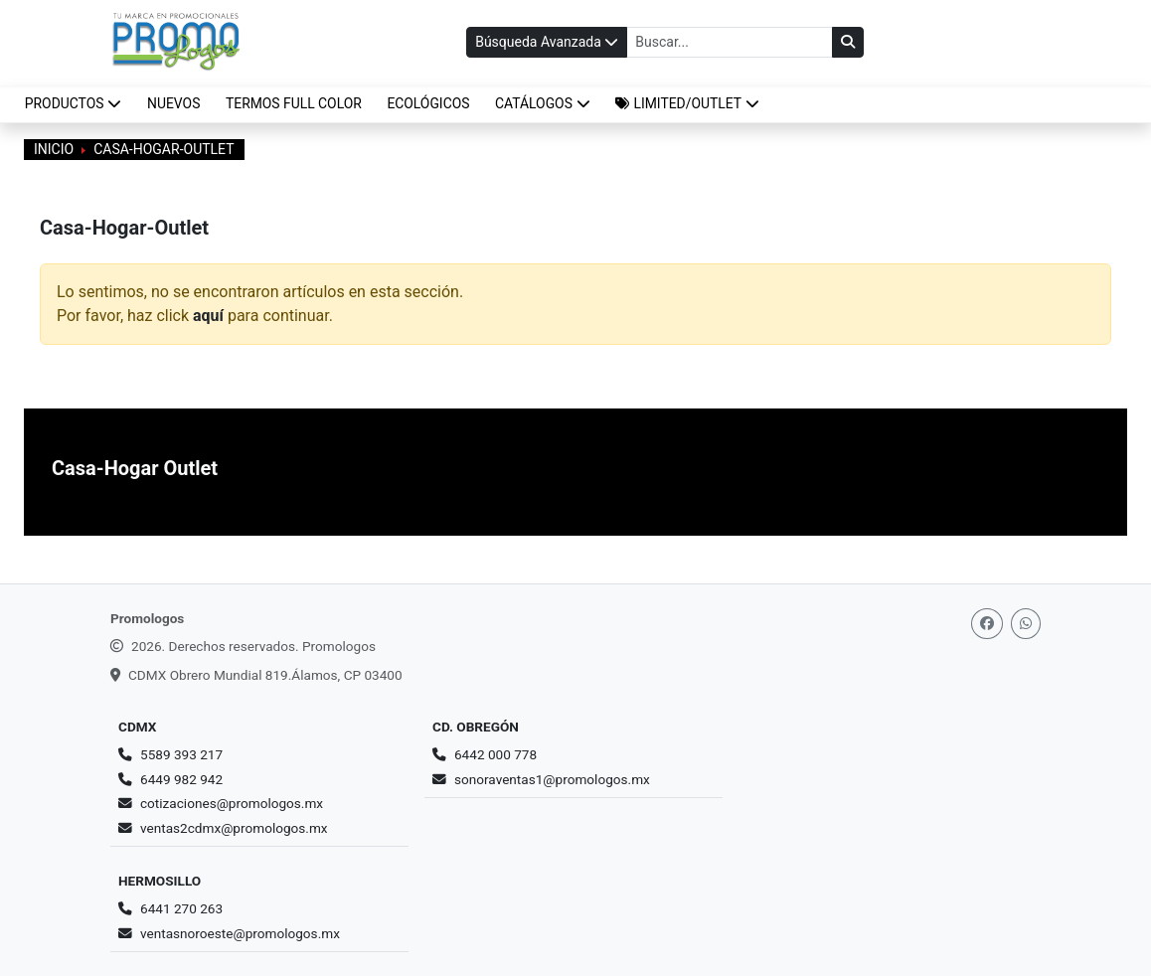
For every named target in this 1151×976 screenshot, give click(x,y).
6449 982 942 (181, 779)
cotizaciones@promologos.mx (231, 803)
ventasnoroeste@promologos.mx (240, 933)
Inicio (54, 149)
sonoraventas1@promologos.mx (552, 779)
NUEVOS (173, 103)
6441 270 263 (181, 908)
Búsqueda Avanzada (546, 42)
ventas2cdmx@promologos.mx (234, 828)
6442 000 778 (495, 754)
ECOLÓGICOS (428, 103)
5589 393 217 (181, 754)
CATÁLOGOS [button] (542, 103)
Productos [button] (73, 103)
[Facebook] (987, 623)
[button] (687, 103)
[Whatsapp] (1026, 623)
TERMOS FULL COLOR (294, 103)
